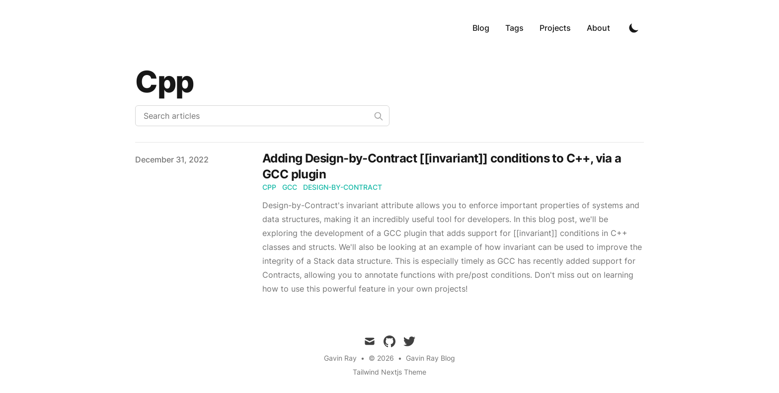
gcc (289, 187)
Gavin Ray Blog (430, 358)
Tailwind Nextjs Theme (389, 372)
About (598, 28)
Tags (514, 28)
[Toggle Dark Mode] (634, 28)
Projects (555, 28)
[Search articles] (262, 115)
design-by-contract (342, 187)
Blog (480, 28)
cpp (269, 187)
